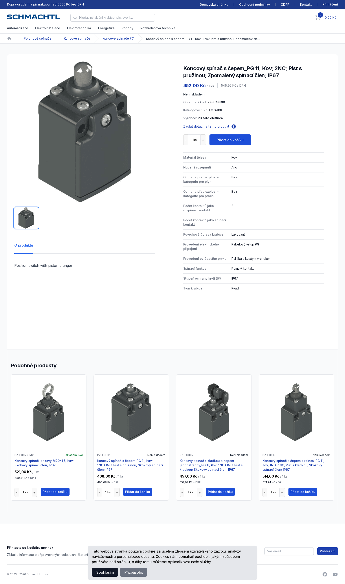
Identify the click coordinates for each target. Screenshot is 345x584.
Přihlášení (327, 551)
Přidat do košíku (230, 140)
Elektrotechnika (79, 28)
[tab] (26, 218)
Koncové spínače (77, 38)
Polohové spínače (37, 38)
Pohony (127, 28)
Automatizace (17, 28)
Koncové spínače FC (118, 38)
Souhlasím (105, 572)
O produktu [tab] (23, 245)
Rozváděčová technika (157, 28)
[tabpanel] (84, 131)
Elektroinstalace (47, 28)
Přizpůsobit (133, 572)
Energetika (106, 28)
